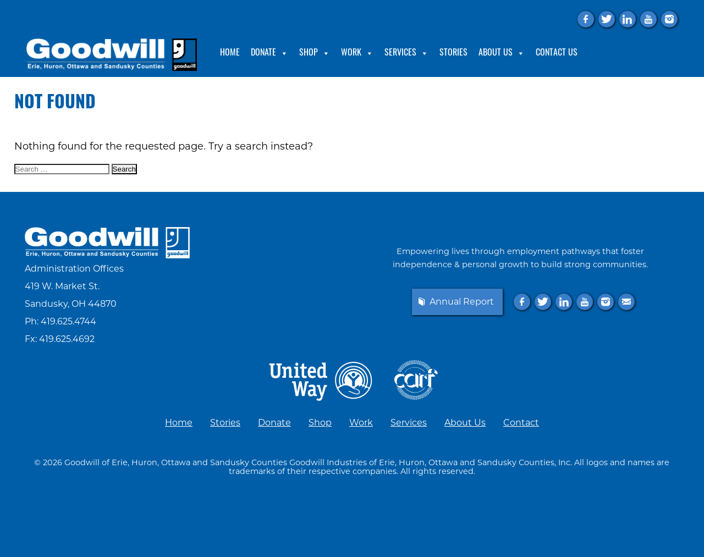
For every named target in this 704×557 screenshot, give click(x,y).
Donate (269, 53)
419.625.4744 (68, 321)
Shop (314, 53)
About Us (502, 53)
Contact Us (557, 53)
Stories (453, 53)
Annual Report (462, 301)
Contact (521, 422)
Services (406, 53)
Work (357, 53)
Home (230, 53)
